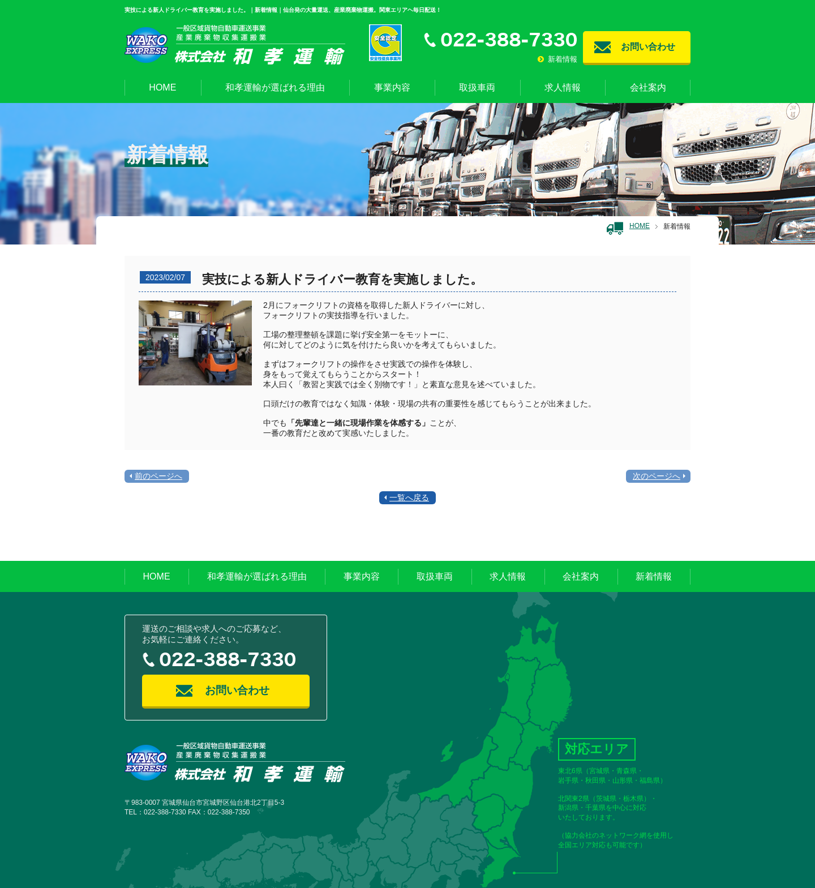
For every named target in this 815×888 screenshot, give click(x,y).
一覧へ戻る (409, 497)
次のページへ (656, 476)
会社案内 (648, 87)
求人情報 (562, 87)
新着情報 (557, 59)
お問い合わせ (648, 47)
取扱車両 (477, 87)
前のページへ (158, 476)
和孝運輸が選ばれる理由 (275, 87)
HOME (162, 87)
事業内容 (392, 87)
